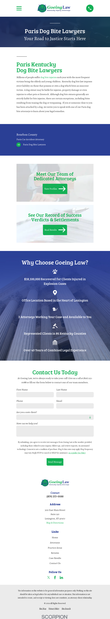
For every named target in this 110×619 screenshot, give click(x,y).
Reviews (55, 553)
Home (55, 537)
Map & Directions (55, 522)
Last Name (61, 389)
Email (59, 401)
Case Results (55, 558)
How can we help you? (27, 423)
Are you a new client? (26, 412)
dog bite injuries (49, 77)
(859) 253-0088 (55, 496)
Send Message (55, 461)
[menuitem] (55, 139)
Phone (19, 401)
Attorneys (55, 542)
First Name (22, 389)
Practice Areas (55, 547)
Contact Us (55, 563)
